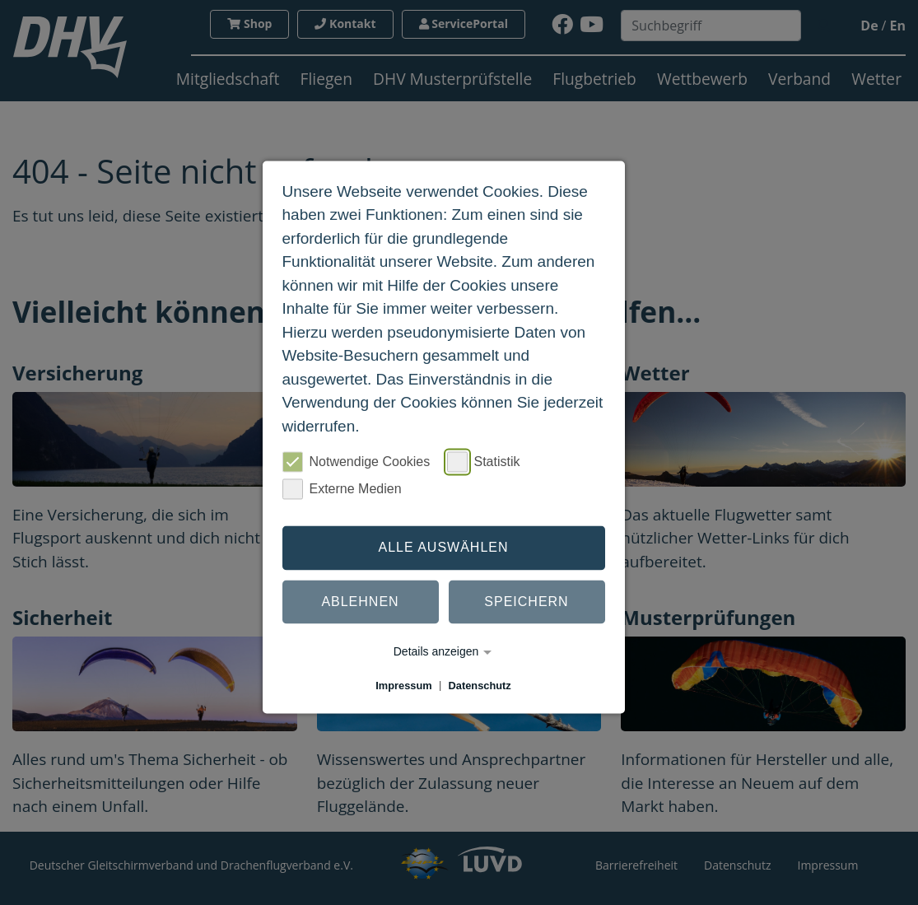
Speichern (526, 602)
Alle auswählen (443, 547)
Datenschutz (480, 685)
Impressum (403, 685)
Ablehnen (359, 602)
